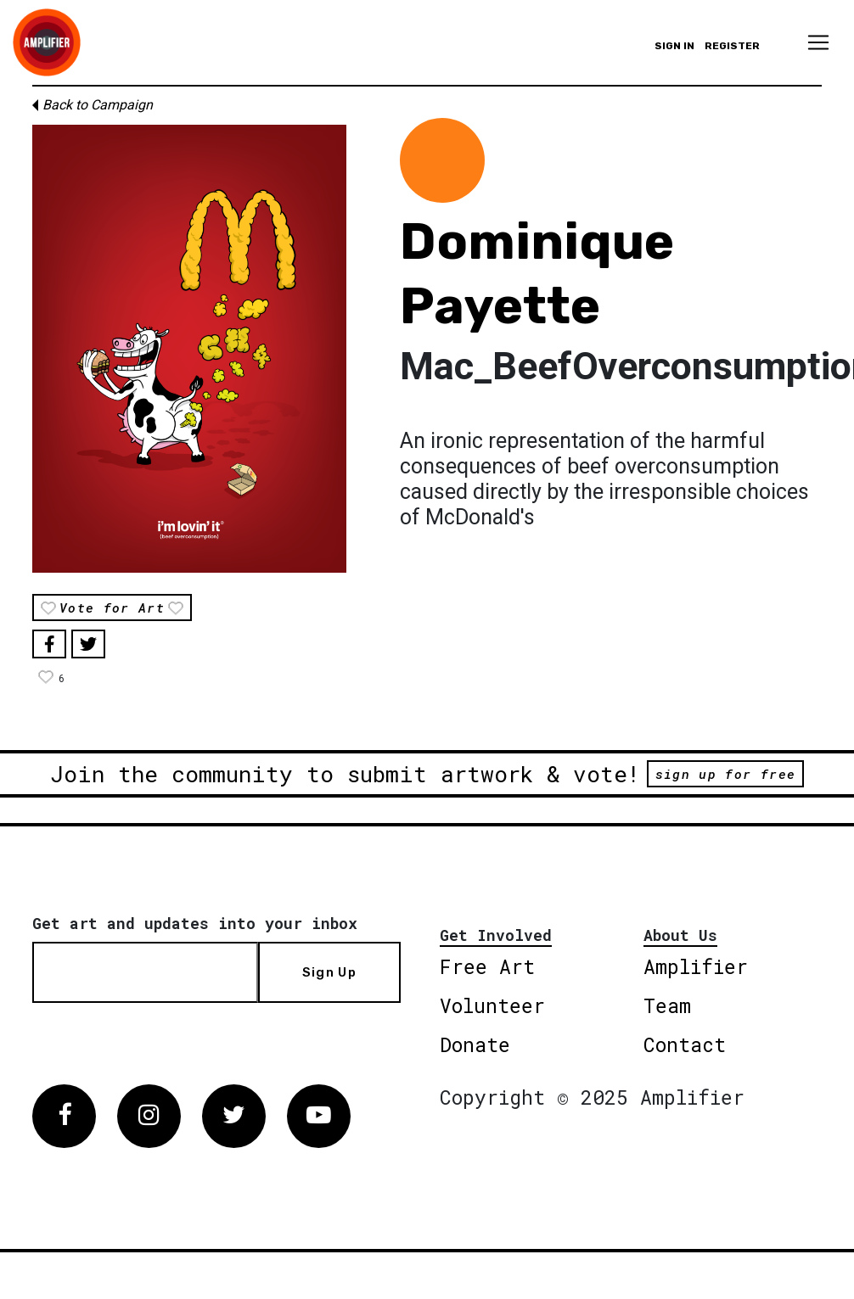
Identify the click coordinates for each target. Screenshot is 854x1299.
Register (732, 46)
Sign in (674, 46)
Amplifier (695, 966)
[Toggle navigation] (818, 42)
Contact (684, 1044)
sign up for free (725, 773)
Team (667, 1005)
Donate (475, 1044)
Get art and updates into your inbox (194, 923)
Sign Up (329, 972)
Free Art (487, 966)
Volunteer (492, 1005)
